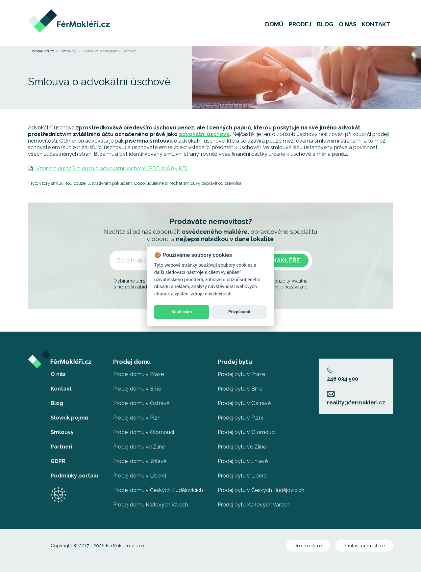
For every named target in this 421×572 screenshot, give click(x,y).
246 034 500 (342, 375)
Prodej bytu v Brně (240, 389)
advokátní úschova (204, 134)
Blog (325, 24)
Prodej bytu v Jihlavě (243, 461)
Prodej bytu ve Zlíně (242, 447)
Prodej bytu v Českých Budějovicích (261, 490)
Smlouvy (69, 51)
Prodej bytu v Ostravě (244, 403)
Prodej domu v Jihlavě (139, 461)
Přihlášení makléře (364, 545)
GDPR (58, 461)
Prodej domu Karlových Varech (150, 505)
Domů (274, 24)
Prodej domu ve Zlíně (139, 447)
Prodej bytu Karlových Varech (253, 505)
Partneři (61, 447)
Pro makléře (308, 545)
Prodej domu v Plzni (137, 418)
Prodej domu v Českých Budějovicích (158, 490)
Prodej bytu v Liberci (242, 476)
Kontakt (376, 24)
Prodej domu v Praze (138, 374)
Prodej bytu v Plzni (240, 418)
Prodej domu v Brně (137, 389)
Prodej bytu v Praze (241, 374)
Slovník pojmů (69, 418)
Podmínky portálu (74, 476)
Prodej (300, 24)
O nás (348, 24)
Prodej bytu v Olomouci (246, 432)
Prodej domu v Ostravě (141, 403)
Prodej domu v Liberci (139, 476)
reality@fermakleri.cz (356, 398)
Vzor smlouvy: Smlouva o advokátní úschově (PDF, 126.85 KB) (107, 168)
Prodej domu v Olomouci (143, 432)
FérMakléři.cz (42, 51)
